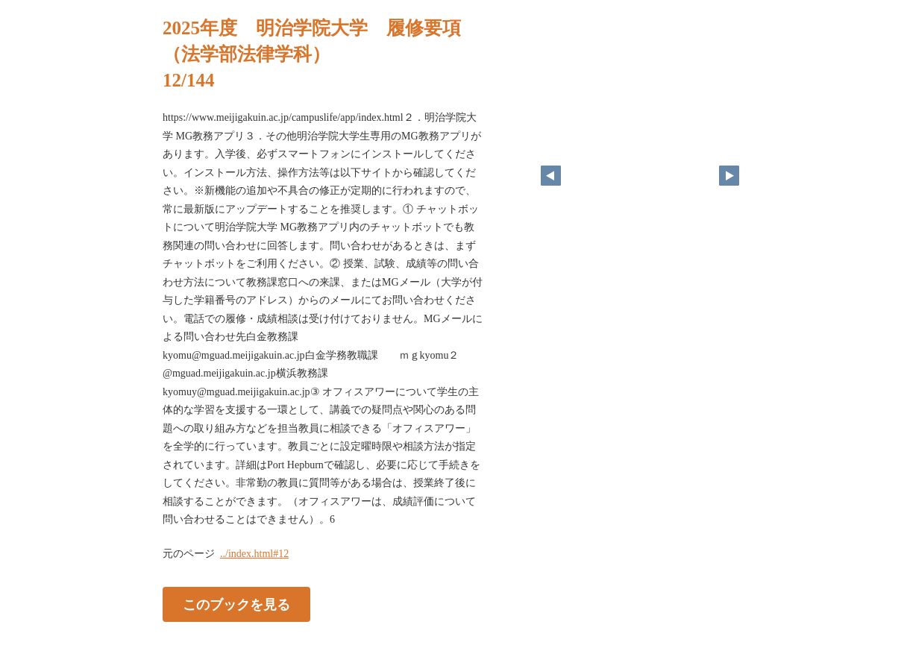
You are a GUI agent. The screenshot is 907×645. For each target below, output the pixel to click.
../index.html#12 (254, 553)
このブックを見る (236, 604)
